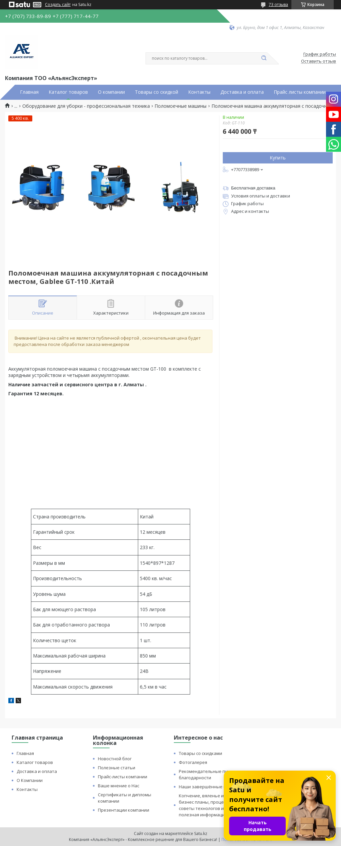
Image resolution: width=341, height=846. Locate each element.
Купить (278, 157)
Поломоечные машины (180, 106)
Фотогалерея (193, 762)
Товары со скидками (200, 753)
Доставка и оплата (242, 92)
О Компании (30, 780)
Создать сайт (58, 4)
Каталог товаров (68, 92)
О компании (111, 92)
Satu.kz (200, 833)
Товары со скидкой (156, 92)
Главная (29, 92)
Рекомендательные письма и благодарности (210, 774)
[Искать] (263, 58)
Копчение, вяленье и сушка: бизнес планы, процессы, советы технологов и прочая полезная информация (209, 805)
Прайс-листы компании (122, 777)
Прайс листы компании (300, 92)
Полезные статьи (116, 768)
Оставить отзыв (318, 61)
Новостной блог (115, 759)
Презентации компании (123, 810)
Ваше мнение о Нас (118, 786)
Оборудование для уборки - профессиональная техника (86, 106)
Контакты (199, 92)
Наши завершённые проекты (210, 787)
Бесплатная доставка (253, 187)
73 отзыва (278, 4)
